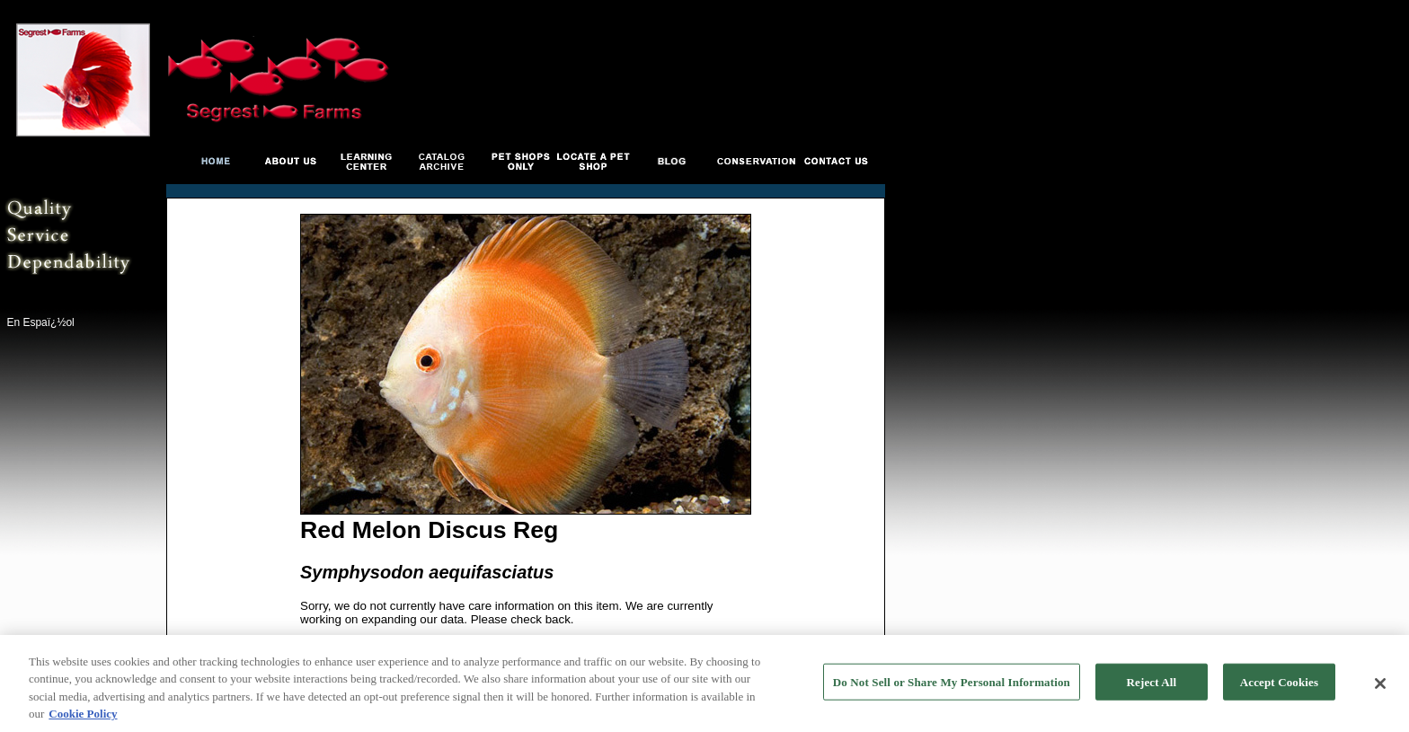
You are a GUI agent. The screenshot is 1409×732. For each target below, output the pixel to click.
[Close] (1380, 685)
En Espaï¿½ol (40, 322)
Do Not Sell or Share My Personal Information (951, 684)
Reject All (1152, 684)
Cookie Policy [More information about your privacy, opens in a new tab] (83, 716)
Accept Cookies (1279, 684)
